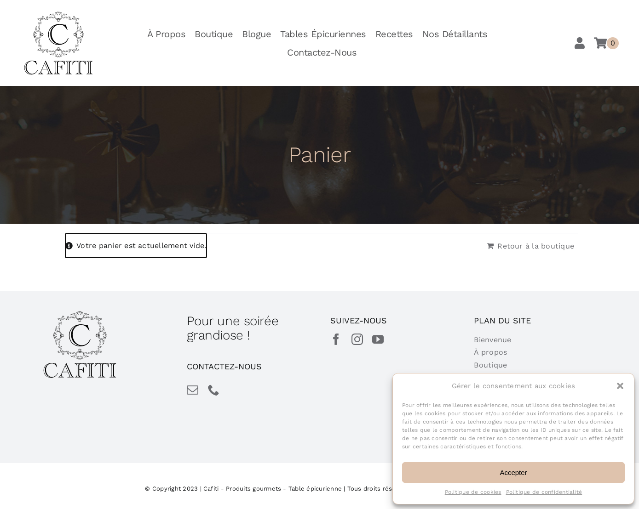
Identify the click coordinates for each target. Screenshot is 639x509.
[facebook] (336, 339)
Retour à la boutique (535, 246)
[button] (620, 385)
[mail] (192, 390)
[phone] (213, 390)
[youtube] (378, 339)
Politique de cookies (473, 492)
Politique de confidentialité (544, 492)
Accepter (513, 472)
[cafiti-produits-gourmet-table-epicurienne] (58, 14)
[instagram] (357, 339)
